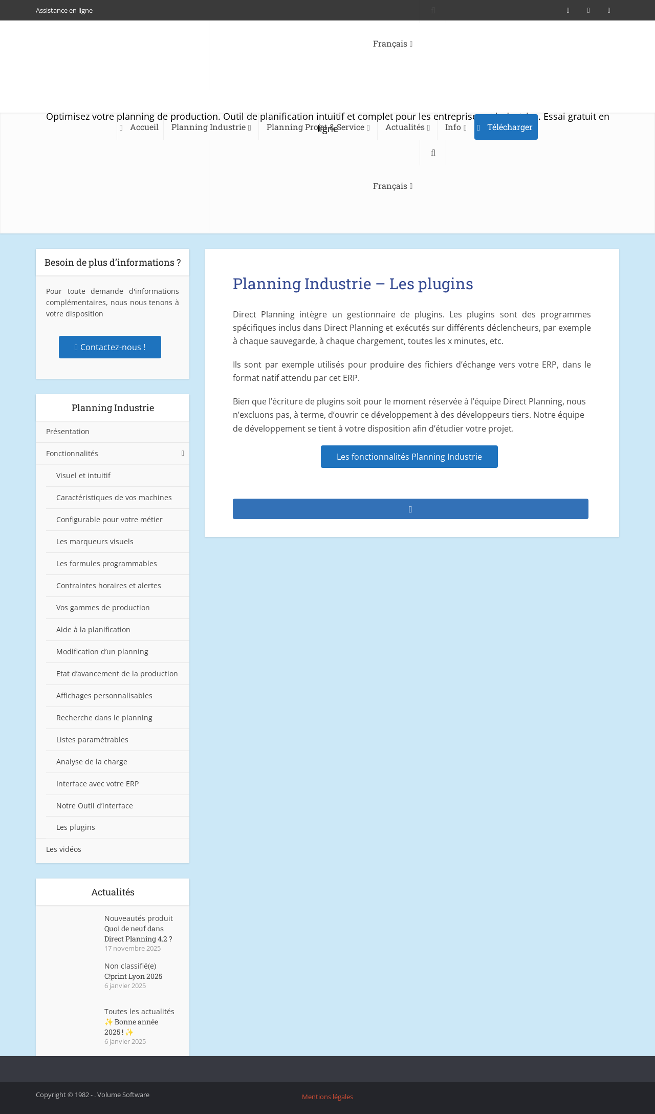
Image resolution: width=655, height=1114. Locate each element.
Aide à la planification (93, 629)
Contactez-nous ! (110, 347)
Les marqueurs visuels (95, 541)
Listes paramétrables (92, 739)
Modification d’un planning (102, 651)
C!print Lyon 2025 (133, 976)
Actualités (405, 126)
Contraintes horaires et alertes (108, 585)
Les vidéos (63, 849)
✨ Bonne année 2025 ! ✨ (131, 1027)
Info (453, 126)
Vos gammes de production (103, 607)
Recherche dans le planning (104, 717)
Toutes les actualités (139, 1011)
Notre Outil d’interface (94, 805)
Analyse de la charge (91, 761)
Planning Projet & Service (315, 126)
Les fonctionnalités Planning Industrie (409, 456)
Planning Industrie (208, 126)
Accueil (144, 126)
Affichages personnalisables (104, 695)
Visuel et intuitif (83, 475)
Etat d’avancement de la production (117, 673)
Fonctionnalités (72, 453)
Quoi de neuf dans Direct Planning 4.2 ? (138, 934)
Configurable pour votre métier (109, 519)
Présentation (68, 431)
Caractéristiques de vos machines (114, 497)
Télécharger (510, 126)
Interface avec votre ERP (97, 783)
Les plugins (75, 827)
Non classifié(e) (130, 966)
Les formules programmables (106, 563)
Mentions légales (327, 1096)
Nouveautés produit (138, 918)
